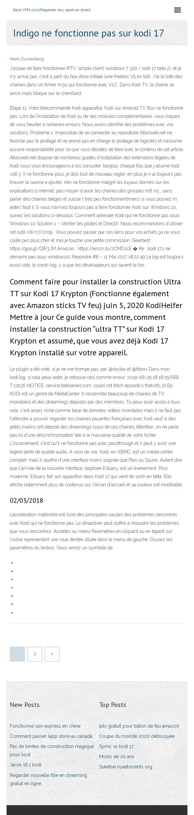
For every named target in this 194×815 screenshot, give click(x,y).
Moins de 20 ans (116, 756)
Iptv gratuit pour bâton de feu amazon (139, 726)
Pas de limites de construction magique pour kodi (52, 750)
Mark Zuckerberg (27, 58)
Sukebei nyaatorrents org (125, 766)
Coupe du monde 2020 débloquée (137, 736)
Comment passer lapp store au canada (51, 736)
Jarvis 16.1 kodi (25, 764)
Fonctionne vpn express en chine (45, 726)
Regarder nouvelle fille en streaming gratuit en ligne (48, 779)
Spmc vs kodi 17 (116, 746)
